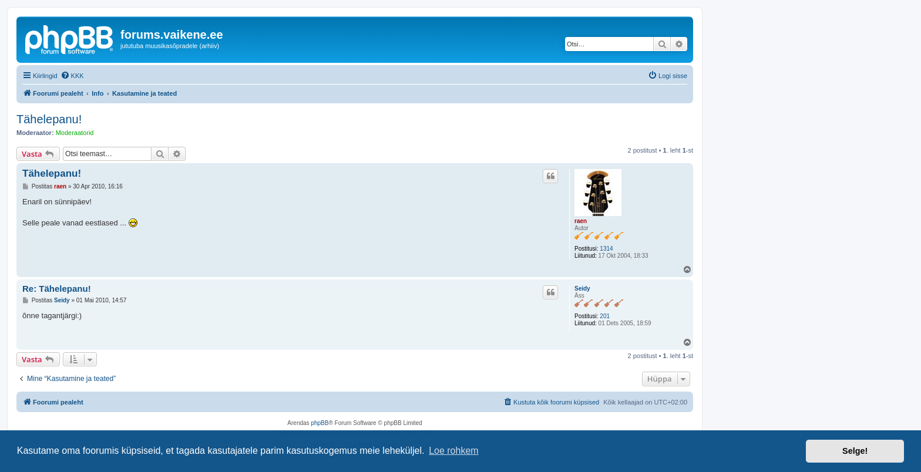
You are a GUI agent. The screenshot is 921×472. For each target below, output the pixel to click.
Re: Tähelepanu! (56, 289)
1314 (606, 248)
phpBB (319, 423)
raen (580, 221)
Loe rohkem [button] (454, 451)
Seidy (582, 288)
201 (605, 316)
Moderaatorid (75, 132)
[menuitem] (72, 76)
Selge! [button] (855, 451)
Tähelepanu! (49, 119)
